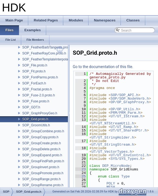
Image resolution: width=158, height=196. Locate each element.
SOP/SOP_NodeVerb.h (130, 98)
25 (80, 176)
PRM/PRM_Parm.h (125, 112)
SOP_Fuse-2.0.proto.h (38, 95)
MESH (110, 187)
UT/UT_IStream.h (127, 116)
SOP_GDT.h (31, 107)
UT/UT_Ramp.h (123, 126)
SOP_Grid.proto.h (35, 119)
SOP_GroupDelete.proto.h (41, 149)
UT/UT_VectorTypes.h (112, 151)
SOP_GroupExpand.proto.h (42, 155)
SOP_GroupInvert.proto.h (40, 167)
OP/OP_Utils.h (124, 109)
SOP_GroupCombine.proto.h (43, 131)
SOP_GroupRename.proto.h (42, 185)
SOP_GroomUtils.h (36, 125)
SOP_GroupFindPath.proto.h (43, 161)
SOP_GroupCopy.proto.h (40, 137)
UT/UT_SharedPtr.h (129, 130)
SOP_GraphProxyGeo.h (39, 113)
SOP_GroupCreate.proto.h (41, 143)
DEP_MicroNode (116, 165)
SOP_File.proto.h (34, 65)
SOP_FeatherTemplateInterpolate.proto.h (52, 59)
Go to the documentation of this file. (103, 67)
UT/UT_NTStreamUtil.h (113, 123)
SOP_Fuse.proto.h (35, 101)
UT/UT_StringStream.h (113, 144)
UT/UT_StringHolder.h (113, 137)
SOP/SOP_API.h (124, 95)
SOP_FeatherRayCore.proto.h (44, 53)
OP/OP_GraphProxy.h (130, 102)
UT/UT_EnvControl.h (130, 155)
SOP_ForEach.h (34, 83)
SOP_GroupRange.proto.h (41, 179)
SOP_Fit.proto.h (34, 71)
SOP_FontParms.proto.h (40, 77)
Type (125, 176)
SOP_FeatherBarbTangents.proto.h (47, 47)
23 (80, 169)
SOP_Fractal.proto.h (37, 89)
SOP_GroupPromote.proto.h (42, 173)
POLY (110, 183)
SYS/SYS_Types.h (127, 158)
